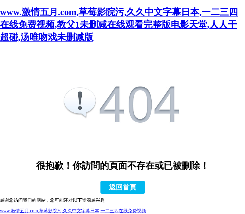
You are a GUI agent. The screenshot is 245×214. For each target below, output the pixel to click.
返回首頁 (122, 187)
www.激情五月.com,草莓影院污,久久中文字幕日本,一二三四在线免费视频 (73, 210)
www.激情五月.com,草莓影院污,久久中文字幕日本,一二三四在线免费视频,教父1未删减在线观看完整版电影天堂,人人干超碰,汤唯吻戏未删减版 (119, 24)
